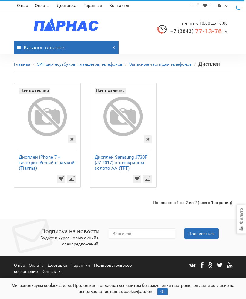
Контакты (119, 5)
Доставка (66, 5)
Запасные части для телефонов (160, 64)
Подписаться (201, 233)
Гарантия (92, 5)
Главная (22, 64)
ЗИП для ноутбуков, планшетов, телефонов (80, 64)
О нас (22, 5)
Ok (162, 292)
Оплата (42, 5)
